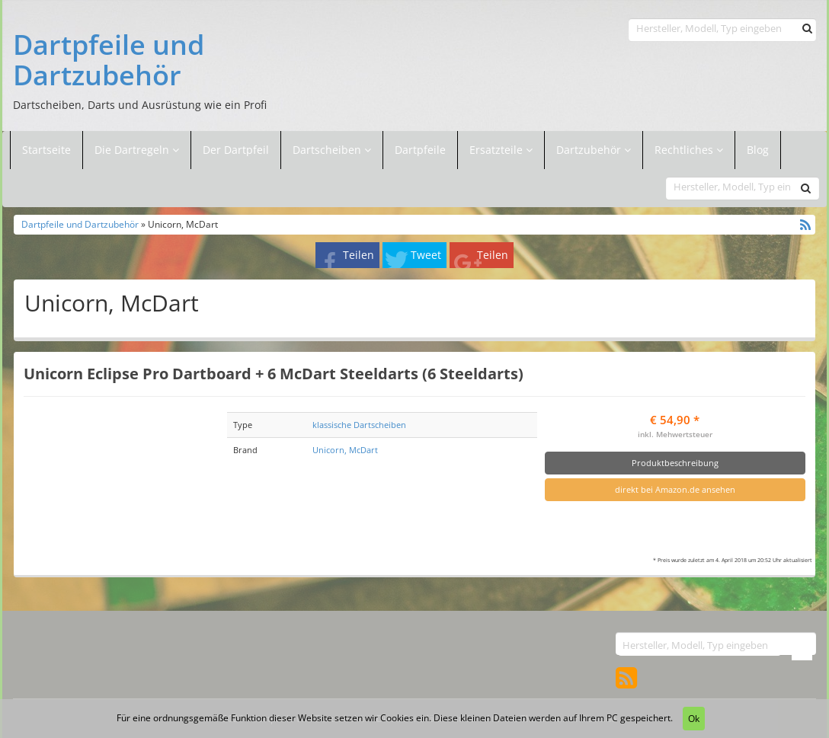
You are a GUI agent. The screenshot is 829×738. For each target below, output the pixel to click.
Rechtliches (689, 149)
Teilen (358, 255)
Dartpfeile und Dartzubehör (108, 60)
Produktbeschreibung (675, 462)
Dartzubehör (590, 149)
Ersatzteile (497, 149)
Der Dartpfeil (236, 149)
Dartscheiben (328, 149)
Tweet (426, 255)
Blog (758, 149)
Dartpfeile (420, 149)
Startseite (46, 149)
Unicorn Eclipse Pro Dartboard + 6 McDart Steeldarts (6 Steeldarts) (273, 373)
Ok (693, 718)
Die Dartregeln (136, 149)
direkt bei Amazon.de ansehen (675, 489)
